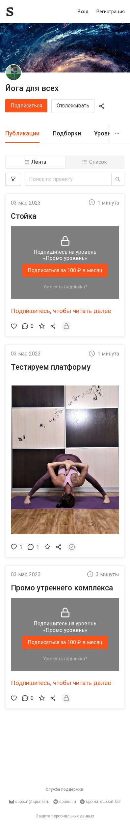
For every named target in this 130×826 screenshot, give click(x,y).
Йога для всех (32, 88)
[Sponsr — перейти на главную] (24, 11)
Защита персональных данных (65, 816)
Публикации (22, 133)
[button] (65, 459)
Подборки (67, 133)
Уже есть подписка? (65, 286)
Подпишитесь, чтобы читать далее (61, 311)
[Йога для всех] (13, 72)
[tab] (22, 133)
